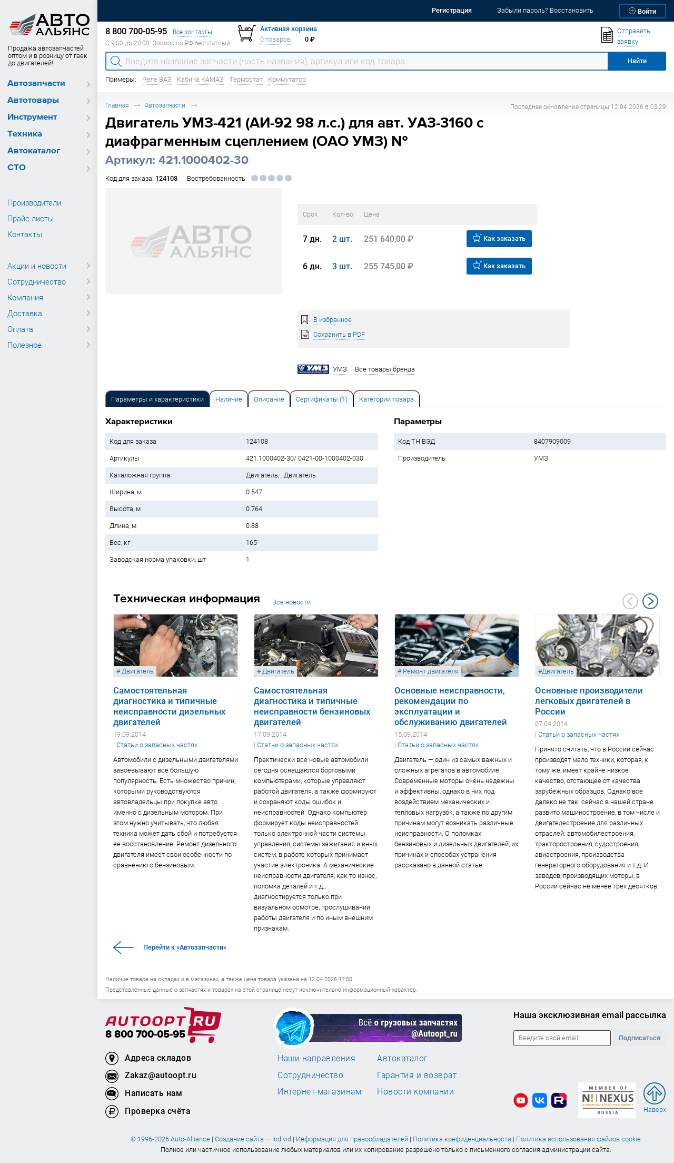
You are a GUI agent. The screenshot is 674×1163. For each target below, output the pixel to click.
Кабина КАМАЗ (200, 79)
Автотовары (33, 100)
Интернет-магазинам (319, 1091)
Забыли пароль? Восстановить (545, 10)
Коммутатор (287, 79)
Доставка (24, 313)
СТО (16, 167)
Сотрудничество (36, 281)
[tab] (157, 398)
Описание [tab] (269, 399)
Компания (25, 297)
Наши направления (316, 1058)
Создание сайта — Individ (253, 1139)
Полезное (24, 344)
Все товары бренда (385, 369)
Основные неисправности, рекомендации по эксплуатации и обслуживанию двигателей (450, 706)
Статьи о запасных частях (156, 744)
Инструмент (32, 117)
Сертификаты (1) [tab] (322, 399)
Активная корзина (288, 28)
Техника (24, 134)
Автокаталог (34, 150)
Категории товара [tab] (386, 399)
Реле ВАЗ (157, 79)
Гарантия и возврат (417, 1075)
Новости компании (415, 1091)
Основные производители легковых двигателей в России (589, 701)
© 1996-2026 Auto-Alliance (170, 1139)
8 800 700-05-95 (145, 1035)
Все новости (291, 602)
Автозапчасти (36, 83)
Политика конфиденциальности (462, 1139)
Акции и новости (36, 265)
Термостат (246, 79)
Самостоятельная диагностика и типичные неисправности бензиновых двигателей (312, 706)
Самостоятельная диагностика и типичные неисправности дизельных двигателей (169, 706)
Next (650, 601)
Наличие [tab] (228, 399)
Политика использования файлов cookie (578, 1139)
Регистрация (452, 10)
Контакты (24, 234)
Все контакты (192, 32)
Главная (116, 105)
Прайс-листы (30, 218)
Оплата (20, 329)
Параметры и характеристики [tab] (157, 399)
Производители (34, 202)
